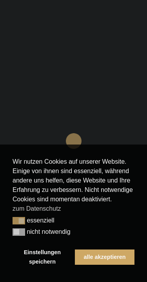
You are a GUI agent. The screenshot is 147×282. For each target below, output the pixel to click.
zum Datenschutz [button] (37, 208)
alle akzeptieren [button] (104, 257)
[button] (19, 221)
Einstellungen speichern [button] (42, 257)
